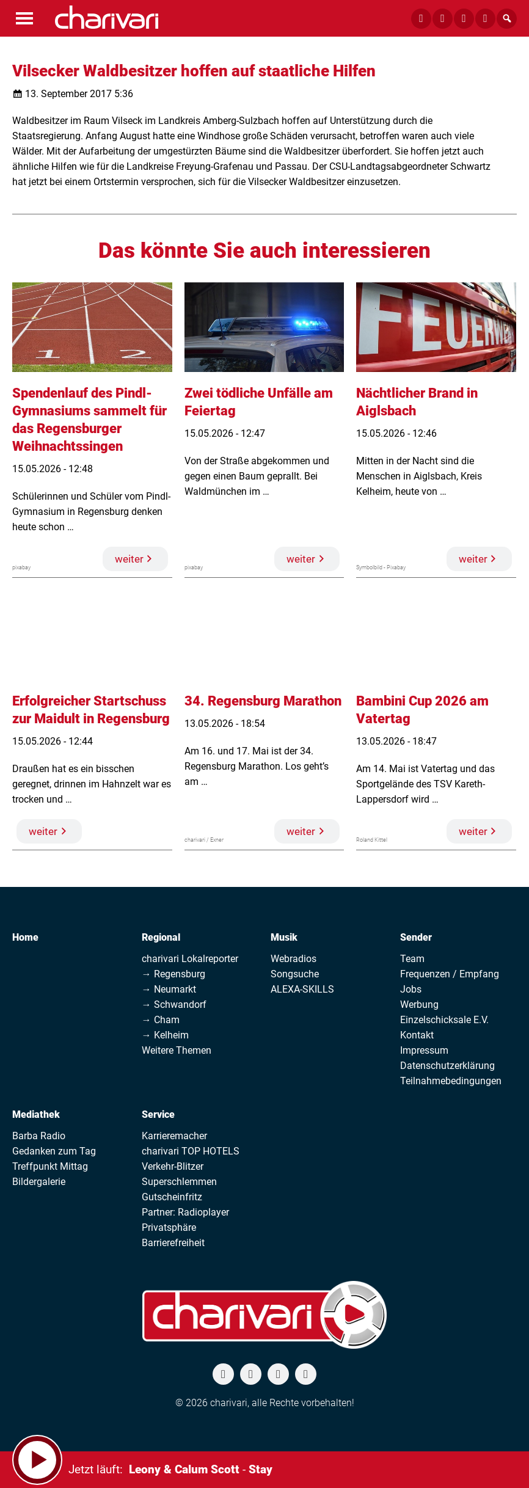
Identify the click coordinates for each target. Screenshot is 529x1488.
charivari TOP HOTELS (190, 1151)
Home (25, 937)
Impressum (424, 1050)
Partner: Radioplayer (185, 1212)
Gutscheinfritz (172, 1197)
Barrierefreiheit (173, 1243)
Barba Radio (38, 1136)
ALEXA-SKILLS (302, 989)
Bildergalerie (38, 1181)
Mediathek (36, 1114)
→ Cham (161, 1020)
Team (412, 959)
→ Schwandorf (174, 1004)
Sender (416, 937)
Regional (161, 937)
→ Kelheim (165, 1035)
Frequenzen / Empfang (449, 974)
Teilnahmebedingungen (451, 1081)
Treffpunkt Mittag (50, 1166)
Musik (284, 937)
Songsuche (295, 974)
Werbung (419, 1004)
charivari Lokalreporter (190, 959)
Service (158, 1114)
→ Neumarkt (169, 989)
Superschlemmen (179, 1181)
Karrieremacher (174, 1136)
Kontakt (417, 1035)
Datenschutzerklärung (447, 1065)
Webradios (293, 959)
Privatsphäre (169, 1227)
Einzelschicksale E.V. (444, 1020)
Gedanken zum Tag (54, 1151)
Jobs (410, 989)
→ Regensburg (173, 974)
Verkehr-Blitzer (172, 1166)
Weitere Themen (176, 1050)
